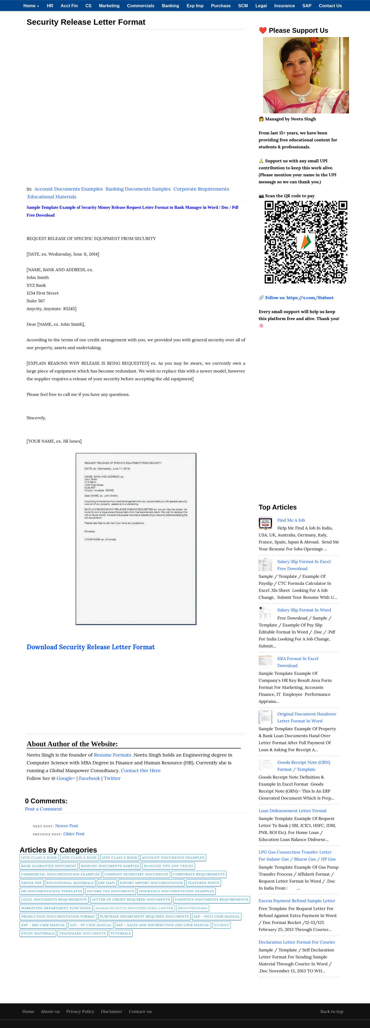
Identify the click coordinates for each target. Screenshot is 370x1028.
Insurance (284, 5)
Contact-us (140, 1011)
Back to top (332, 1011)
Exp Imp (195, 5)
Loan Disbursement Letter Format (293, 810)
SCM (243, 5)
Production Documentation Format (58, 916)
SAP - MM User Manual (43, 925)
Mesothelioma (193, 908)
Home (31, 5)
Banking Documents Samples (139, 189)
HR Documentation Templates (51, 891)
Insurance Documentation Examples (176, 891)
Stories (221, 925)
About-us (51, 1011)
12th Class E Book (119, 857)
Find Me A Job (291, 520)
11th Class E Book (79, 857)
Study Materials (38, 933)
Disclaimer (112, 1011)
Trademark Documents (82, 933)
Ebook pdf (31, 883)
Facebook (90, 778)
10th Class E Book (39, 857)
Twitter (112, 778)
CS (89, 5)
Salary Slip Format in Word (304, 609)
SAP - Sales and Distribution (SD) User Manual (162, 925)
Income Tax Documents (110, 891)
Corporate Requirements (201, 189)
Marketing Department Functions (56, 908)
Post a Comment (43, 809)
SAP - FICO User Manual (217, 916)
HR (50, 5)
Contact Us (330, 5)
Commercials (141, 5)
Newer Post (66, 825)
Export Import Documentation (151, 883)
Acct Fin (69, 5)
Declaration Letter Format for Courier (297, 942)
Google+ (66, 778)
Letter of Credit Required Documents (131, 899)
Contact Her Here (141, 770)
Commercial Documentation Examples (60, 874)
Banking (170, 5)
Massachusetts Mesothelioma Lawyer (134, 908)
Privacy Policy (80, 1011)
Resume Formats (113, 755)
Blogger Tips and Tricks (168, 866)
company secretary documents (136, 874)
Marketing (109, 5)
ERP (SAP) (106, 883)
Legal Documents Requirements (54, 899)
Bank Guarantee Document (48, 866)
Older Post (74, 833)
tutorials (121, 933)
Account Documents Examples (69, 189)
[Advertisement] (136, 70)
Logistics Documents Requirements (211, 899)
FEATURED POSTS (203, 883)
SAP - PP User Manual (91, 925)
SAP (307, 5)
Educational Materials (51, 197)
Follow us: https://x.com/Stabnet (299, 297)
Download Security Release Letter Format (91, 647)
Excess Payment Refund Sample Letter (297, 900)
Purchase (221, 5)
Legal (261, 5)
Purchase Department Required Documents (144, 916)
